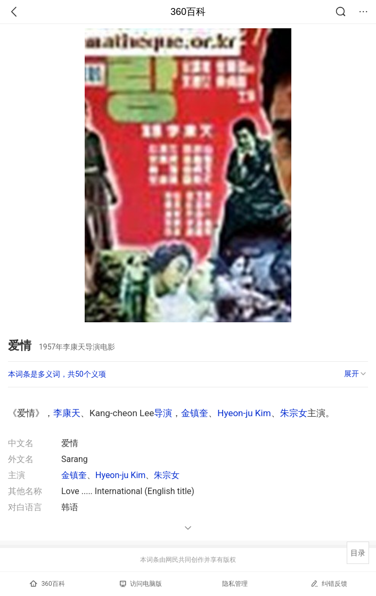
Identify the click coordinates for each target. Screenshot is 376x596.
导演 (163, 413)
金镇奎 (194, 413)
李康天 (66, 413)
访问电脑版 (141, 583)
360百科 (188, 11)
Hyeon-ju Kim (244, 413)
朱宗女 (293, 413)
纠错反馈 (328, 583)
